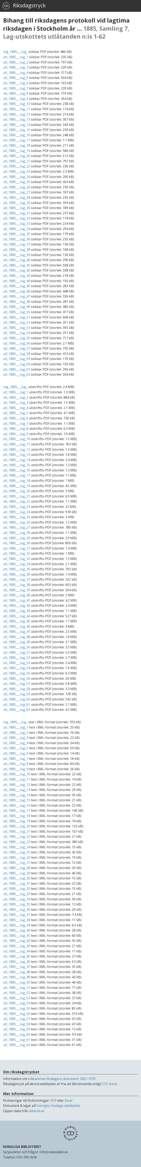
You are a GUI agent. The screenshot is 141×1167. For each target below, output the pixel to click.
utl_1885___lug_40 (16, 260)
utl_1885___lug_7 (15, 88)
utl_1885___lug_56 (16, 343)
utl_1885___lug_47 (16, 296)
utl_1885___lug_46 (16, 291)
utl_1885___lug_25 (16, 182)
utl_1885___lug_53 (16, 327)
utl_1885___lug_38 (16, 249)
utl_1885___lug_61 (16, 369)
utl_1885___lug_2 (15, 62)
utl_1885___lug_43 (16, 275)
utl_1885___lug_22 (16, 166)
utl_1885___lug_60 (16, 364)
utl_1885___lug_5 (15, 77)
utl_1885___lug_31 (16, 213)
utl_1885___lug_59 (16, 359)
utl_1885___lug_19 (16, 150)
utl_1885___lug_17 (16, 140)
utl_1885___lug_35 (16, 234)
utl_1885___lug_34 (16, 229)
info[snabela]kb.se (53, 1152)
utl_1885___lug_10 (16, 103)
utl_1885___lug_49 (16, 306)
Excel (68, 1100)
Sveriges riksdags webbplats (58, 1105)
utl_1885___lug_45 (16, 286)
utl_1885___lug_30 (16, 208)
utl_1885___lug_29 (16, 203)
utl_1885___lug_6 (15, 83)
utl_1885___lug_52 (16, 322)
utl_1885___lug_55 (16, 338)
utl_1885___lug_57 (16, 348)
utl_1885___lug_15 (16, 130)
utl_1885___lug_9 (15, 98)
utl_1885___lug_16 (16, 135)
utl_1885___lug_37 (16, 244)
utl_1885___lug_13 (16, 119)
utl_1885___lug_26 (16, 187)
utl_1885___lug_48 (16, 301)
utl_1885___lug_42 (16, 270)
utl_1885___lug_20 (16, 156)
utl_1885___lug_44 (16, 281)
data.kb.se (36, 1111)
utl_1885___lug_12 (16, 114)
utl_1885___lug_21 (16, 161)
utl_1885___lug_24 (16, 177)
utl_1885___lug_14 (16, 124)
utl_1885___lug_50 (16, 312)
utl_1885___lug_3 (15, 67)
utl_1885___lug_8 (15, 93)
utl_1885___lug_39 (16, 255)
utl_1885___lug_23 (16, 171)
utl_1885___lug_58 (16, 353)
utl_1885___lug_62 (16, 374)
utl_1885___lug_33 (16, 223)
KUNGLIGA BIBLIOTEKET (22, 1146)
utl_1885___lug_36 (16, 239)
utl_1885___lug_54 (16, 332)
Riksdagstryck (24, 6)
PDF (53, 1100)
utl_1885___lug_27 (16, 192)
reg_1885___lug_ (15, 51)
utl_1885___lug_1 (15, 57)
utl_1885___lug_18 (16, 145)
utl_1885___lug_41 (16, 265)
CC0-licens (109, 1084)
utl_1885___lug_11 (16, 109)
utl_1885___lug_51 (16, 317)
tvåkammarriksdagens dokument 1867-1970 (61, 1078)
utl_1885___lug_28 (16, 197)
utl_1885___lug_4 (15, 72)
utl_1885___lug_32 (16, 218)
